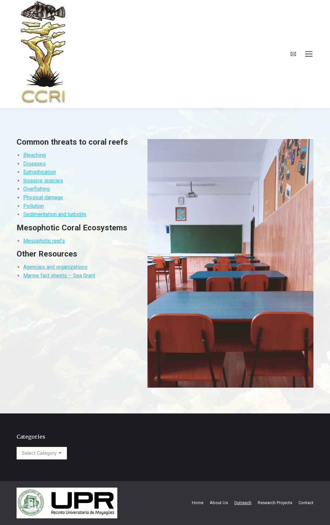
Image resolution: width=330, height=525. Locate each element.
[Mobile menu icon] (308, 54)
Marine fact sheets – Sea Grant (59, 275)
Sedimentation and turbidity (54, 214)
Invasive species (43, 180)
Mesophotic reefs (44, 241)
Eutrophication (39, 172)
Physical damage (43, 197)
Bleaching (34, 155)
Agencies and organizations (55, 267)
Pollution (33, 206)
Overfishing (36, 189)
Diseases (34, 164)
